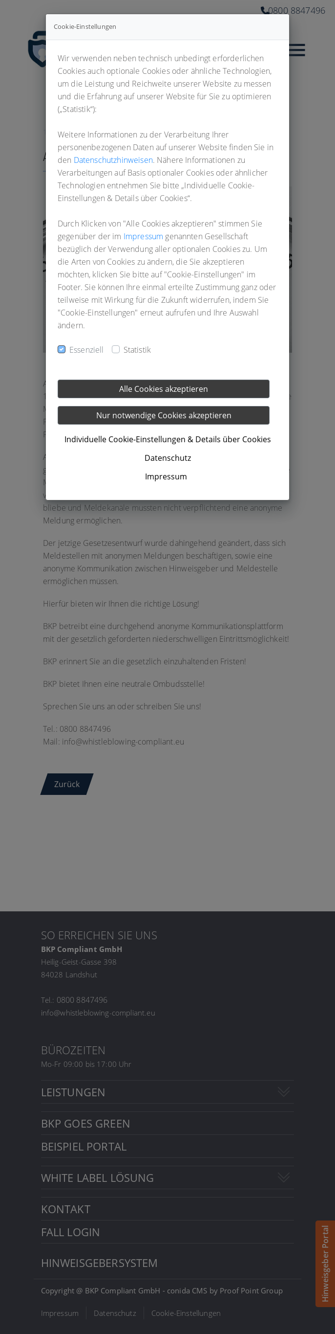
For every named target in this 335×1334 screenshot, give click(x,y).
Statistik (137, 349)
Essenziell (86, 349)
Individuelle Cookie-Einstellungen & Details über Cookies (167, 439)
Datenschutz (168, 457)
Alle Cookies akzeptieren (163, 389)
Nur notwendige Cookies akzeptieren (163, 415)
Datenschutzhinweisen (113, 160)
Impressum (143, 236)
